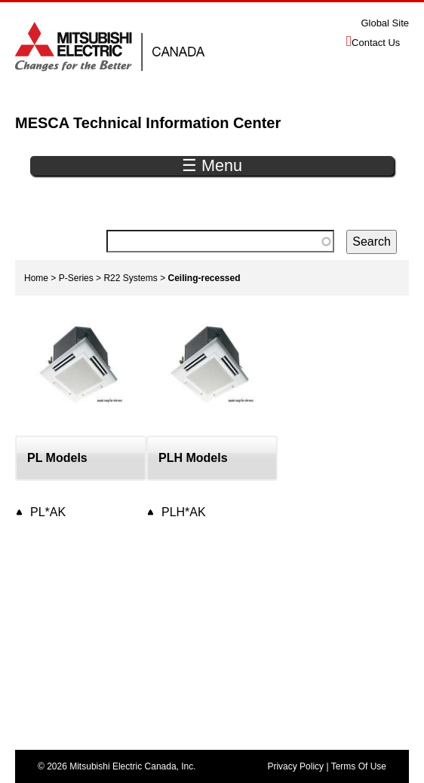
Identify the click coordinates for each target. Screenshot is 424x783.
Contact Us (376, 42)
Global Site (385, 23)
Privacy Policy (295, 766)
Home (36, 278)
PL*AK (48, 512)
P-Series (76, 278)
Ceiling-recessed (204, 278)
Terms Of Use (358, 766)
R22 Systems (130, 278)
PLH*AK (183, 512)
